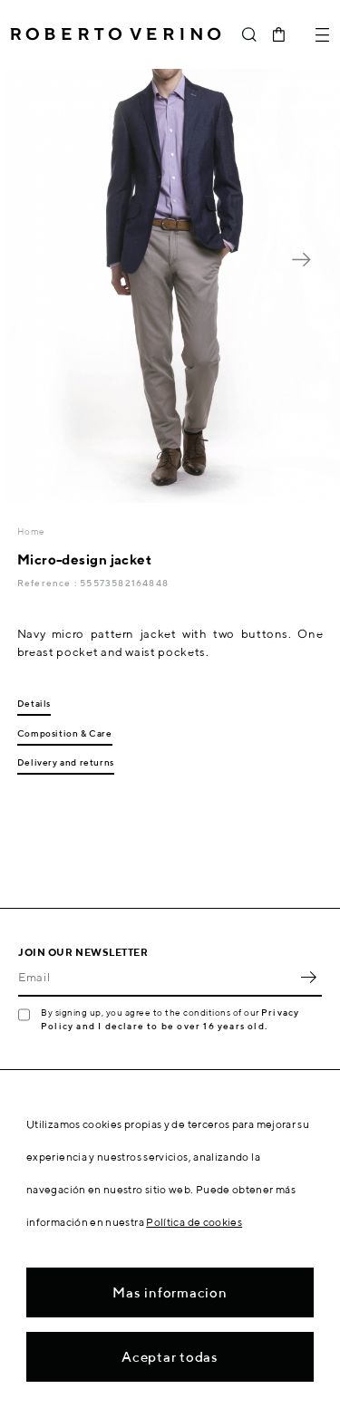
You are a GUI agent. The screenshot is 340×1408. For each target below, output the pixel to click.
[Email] (156, 977)
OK (308, 977)
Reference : (48, 582)
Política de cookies (194, 1222)
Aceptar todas (170, 1357)
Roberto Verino (115, 34)
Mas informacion (169, 1292)
